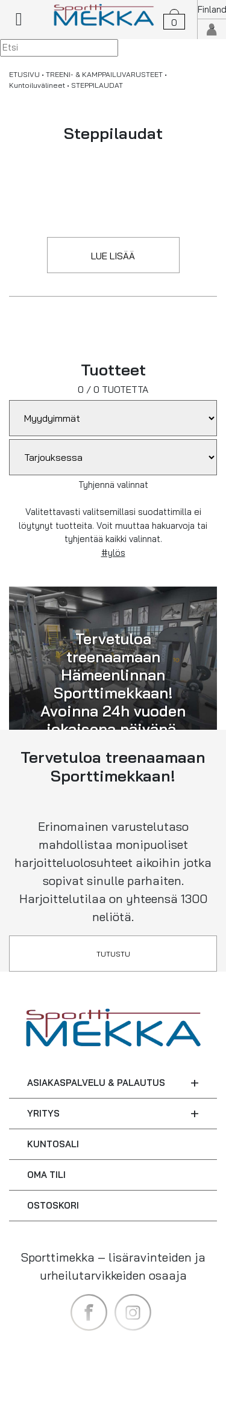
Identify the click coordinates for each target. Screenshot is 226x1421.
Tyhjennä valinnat (113, 484)
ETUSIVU (24, 74)
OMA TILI (46, 1174)
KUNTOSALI (53, 1144)
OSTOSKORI (53, 1205)
